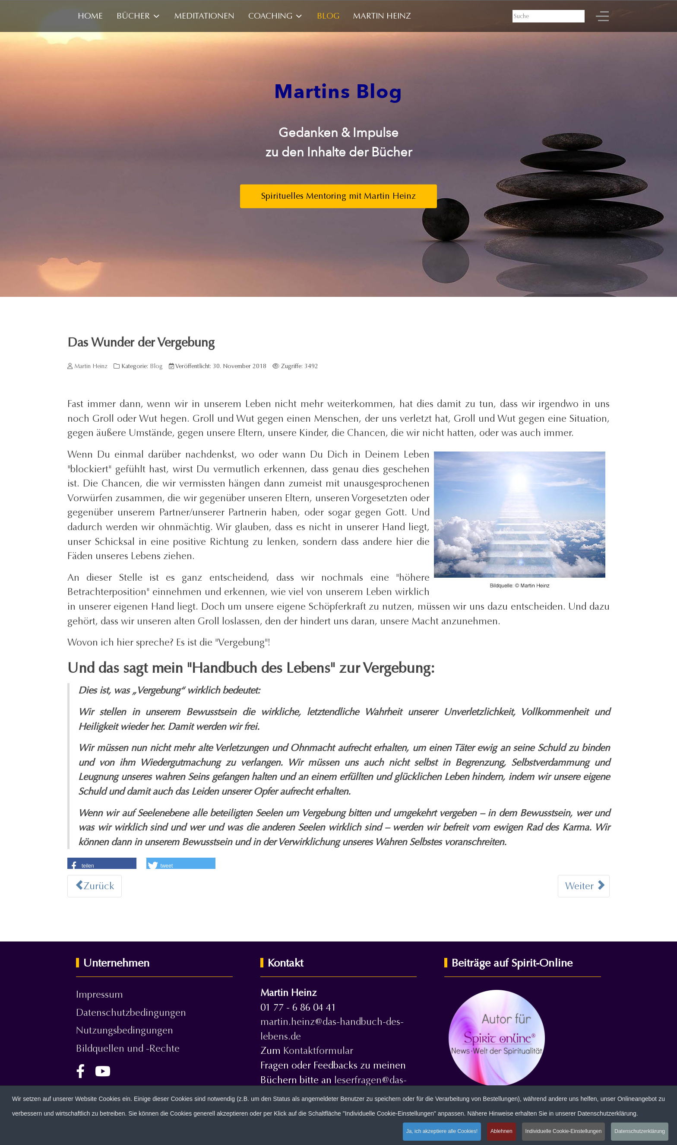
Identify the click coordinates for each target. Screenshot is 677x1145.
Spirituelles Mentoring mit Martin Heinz (338, 196)
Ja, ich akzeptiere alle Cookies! (442, 1132)
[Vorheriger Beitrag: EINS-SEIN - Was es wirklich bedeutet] (94, 886)
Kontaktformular (318, 1050)
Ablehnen (501, 1132)
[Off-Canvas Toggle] (602, 16)
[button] (101, 864)
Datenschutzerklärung (639, 1132)
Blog (156, 366)
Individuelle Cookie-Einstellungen (563, 1132)
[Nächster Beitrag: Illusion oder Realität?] (584, 886)
